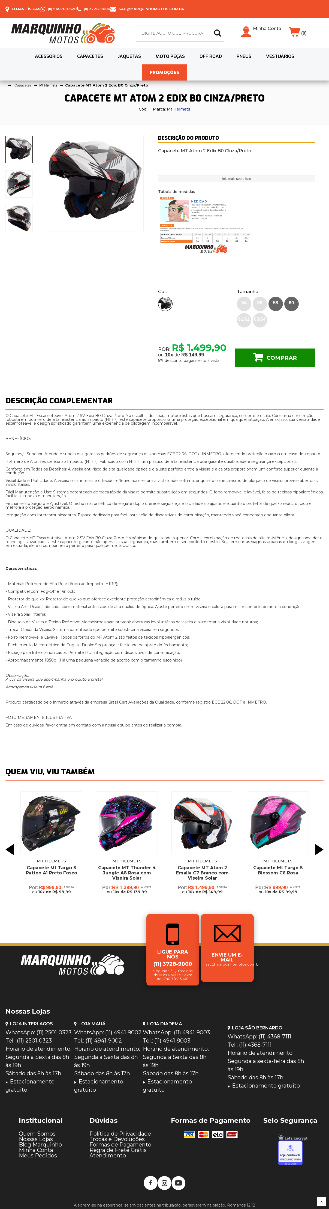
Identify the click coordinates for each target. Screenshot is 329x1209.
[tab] (19, 149)
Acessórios (48, 56)
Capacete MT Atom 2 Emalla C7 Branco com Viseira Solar (202, 873)
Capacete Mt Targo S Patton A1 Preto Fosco (51, 870)
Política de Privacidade (120, 1133)
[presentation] (19, 149)
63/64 (260, 319)
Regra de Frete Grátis (118, 1150)
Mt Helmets (178, 109)
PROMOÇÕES (164, 72)
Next (319, 849)
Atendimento (107, 1155)
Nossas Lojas (36, 1139)
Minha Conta (267, 28)
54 (244, 302)
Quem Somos (37, 1133)
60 (291, 302)
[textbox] (180, 33)
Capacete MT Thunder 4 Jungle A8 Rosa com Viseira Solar (127, 873)
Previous (9, 849)
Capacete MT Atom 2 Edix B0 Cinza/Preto (106, 85)
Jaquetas (129, 56)
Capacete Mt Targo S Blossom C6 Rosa (278, 870)
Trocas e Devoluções (117, 1139)
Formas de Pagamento (120, 1144)
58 (275, 302)
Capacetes (90, 56)
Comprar (282, 358)
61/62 (244, 319)
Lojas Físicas (26, 9)
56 (259, 302)
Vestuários (280, 56)
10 (169, 354)
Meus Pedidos (38, 1155)
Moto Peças (170, 56)
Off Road (211, 56)
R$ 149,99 (192, 354)
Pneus (244, 56)
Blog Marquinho (40, 1144)
